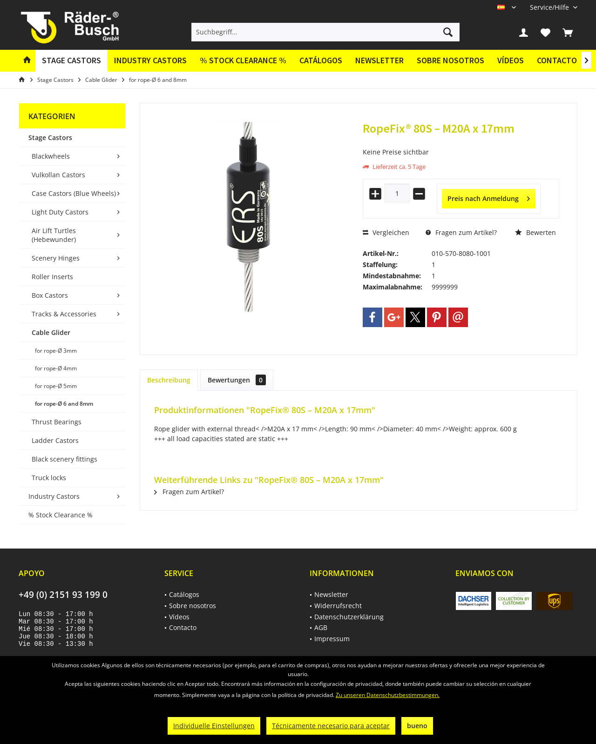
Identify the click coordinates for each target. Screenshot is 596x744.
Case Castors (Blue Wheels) (74, 193)
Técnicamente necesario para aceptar (331, 725)
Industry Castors (54, 496)
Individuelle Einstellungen (214, 725)
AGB (320, 627)
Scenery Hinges (56, 258)
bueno (417, 725)
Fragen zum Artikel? (461, 232)
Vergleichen (386, 232)
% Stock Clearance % (60, 514)
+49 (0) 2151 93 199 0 (63, 595)
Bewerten (535, 232)
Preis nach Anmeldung (488, 197)
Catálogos (320, 60)
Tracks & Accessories (64, 313)
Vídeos (510, 60)
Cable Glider (51, 332)
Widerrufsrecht (338, 605)
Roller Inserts (52, 276)
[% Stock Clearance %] (243, 61)
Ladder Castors (55, 440)
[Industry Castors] (150, 61)
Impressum (332, 638)
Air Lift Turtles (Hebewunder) (54, 235)
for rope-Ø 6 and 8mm (64, 404)
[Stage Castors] (71, 61)
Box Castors (50, 295)
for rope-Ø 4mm (56, 368)
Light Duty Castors (60, 212)
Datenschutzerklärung (349, 616)
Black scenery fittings (64, 459)
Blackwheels (51, 156)
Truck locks (49, 477)
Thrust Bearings (56, 421)
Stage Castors (50, 137)
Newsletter (379, 60)
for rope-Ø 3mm (56, 351)
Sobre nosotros (450, 60)
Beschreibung (168, 379)
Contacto (557, 60)
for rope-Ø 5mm (56, 386)
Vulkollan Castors (58, 174)
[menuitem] (550, 7)
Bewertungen (237, 380)
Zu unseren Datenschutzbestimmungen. (388, 695)
